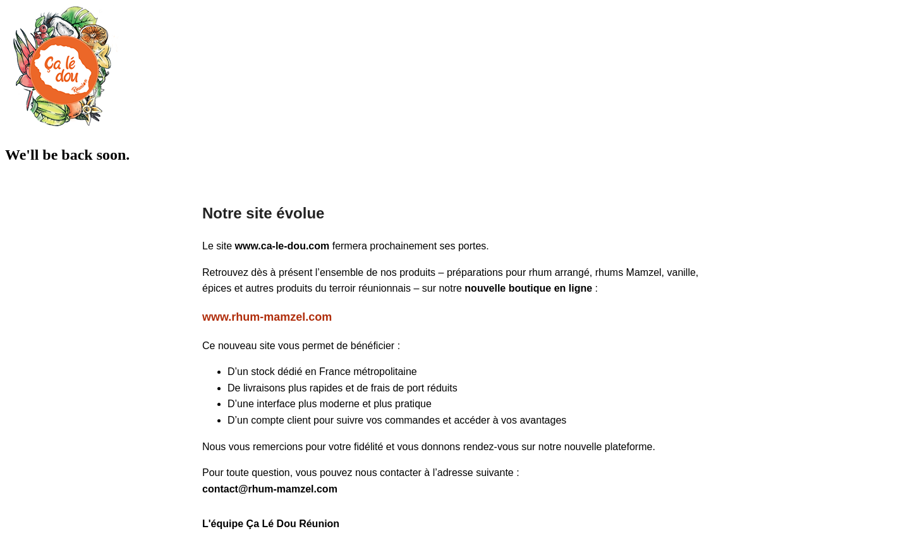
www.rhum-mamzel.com (267, 317)
